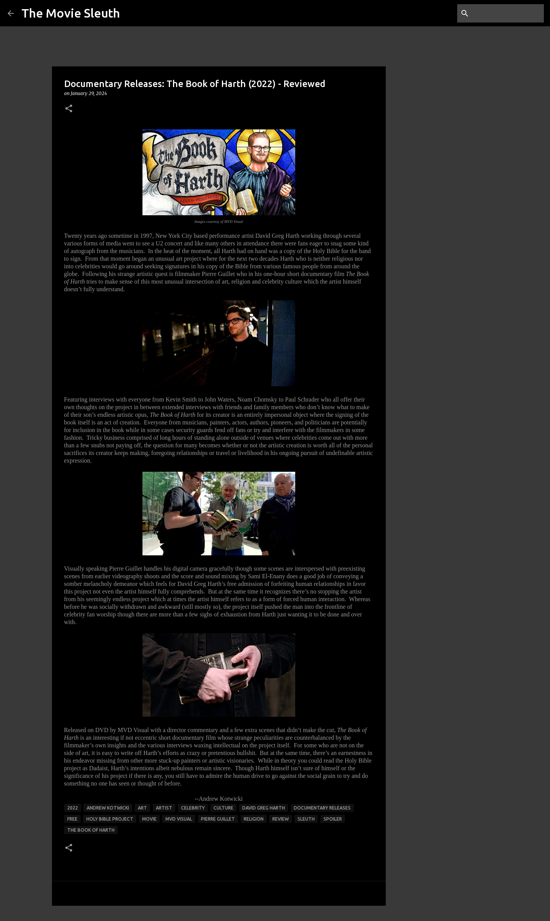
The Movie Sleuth (70, 13)
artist (164, 807)
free (72, 818)
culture (223, 807)
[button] (68, 109)
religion (254, 818)
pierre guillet (218, 818)
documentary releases (322, 807)
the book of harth (91, 829)
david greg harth (263, 807)
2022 (72, 807)
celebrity (193, 807)
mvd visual (178, 818)
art (142, 807)
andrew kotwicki (108, 807)
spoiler (333, 818)
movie (149, 818)
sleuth (306, 818)
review (280, 818)
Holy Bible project (109, 818)
